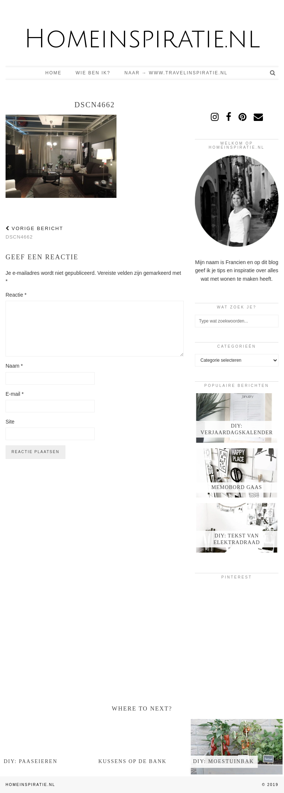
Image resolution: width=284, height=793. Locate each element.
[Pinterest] (209, 599)
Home (53, 72)
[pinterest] (242, 117)
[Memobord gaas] (236, 473)
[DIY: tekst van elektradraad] (236, 528)
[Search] (273, 73)
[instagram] (215, 117)
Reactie (16, 295)
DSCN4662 (34, 233)
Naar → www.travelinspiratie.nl (176, 72)
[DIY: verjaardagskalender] (236, 418)
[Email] (258, 117)
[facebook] (228, 117)
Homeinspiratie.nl (142, 39)
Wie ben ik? (93, 72)
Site (10, 422)
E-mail (15, 394)
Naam (14, 366)
